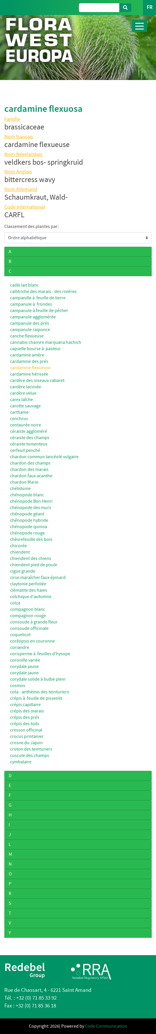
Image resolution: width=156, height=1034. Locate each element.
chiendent (20, 552)
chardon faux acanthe (31, 476)
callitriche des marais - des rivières (43, 291)
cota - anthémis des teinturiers (39, 692)
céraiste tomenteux (28, 444)
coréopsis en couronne (32, 641)
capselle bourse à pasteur (35, 349)
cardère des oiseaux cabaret (37, 380)
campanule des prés (29, 323)
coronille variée (25, 660)
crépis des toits (24, 724)
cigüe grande (22, 571)
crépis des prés (24, 717)
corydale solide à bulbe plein (38, 679)
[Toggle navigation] (139, 26)
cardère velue (23, 393)
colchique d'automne (30, 596)
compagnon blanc (27, 609)
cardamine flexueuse (30, 368)
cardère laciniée (25, 387)
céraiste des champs (29, 438)
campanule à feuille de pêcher (39, 310)
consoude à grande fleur (33, 622)
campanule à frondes (31, 304)
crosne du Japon (26, 743)
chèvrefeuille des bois (31, 539)
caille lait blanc (24, 285)
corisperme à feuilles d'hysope (40, 654)
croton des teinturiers (31, 749)
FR (149, 7)
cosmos (17, 685)
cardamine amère (27, 355)
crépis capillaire (25, 705)
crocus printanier (27, 736)
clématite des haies (28, 590)
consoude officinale (29, 628)
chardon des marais (29, 469)
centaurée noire (25, 425)
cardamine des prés (29, 361)
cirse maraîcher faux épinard (38, 577)
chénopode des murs (30, 507)
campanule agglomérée (33, 317)
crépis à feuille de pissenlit (36, 698)
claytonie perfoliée (28, 584)
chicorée (18, 546)
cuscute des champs (29, 755)
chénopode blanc (27, 495)
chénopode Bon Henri (31, 501)
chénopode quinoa (28, 527)
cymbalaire (20, 762)
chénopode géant (27, 514)
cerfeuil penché (25, 450)
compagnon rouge (28, 616)
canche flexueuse (27, 336)
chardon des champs (30, 463)
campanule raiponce (30, 330)
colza (15, 603)
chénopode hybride (29, 520)
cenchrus (19, 419)
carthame (19, 412)
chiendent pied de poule (33, 565)
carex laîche (21, 399)
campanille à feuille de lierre (38, 298)
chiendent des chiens (30, 558)
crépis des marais (27, 711)
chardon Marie (24, 482)
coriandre (19, 647)
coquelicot (20, 635)
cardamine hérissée (29, 374)
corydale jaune (24, 666)
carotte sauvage (25, 406)
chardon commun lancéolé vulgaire (44, 457)
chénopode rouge (27, 533)
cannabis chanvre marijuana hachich (45, 342)
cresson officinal (26, 730)
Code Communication (106, 1026)
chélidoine (20, 488)
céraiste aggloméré (28, 431)
